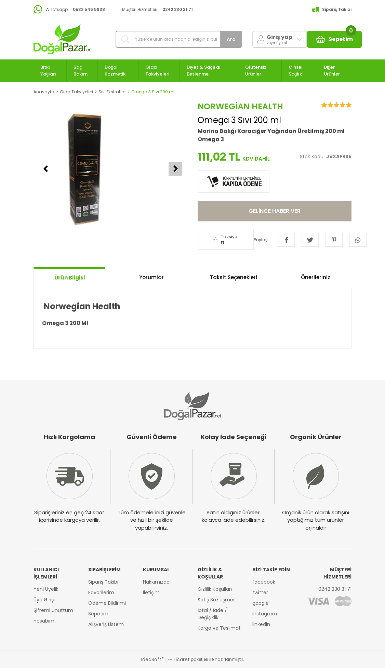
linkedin (261, 624)
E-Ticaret (179, 659)
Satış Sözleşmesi (217, 599)
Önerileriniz (315, 277)
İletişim (151, 592)
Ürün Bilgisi (69, 277)
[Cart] (334, 39)
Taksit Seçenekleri (233, 277)
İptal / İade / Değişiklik (212, 614)
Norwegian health (240, 106)
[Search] (179, 39)
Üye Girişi (44, 599)
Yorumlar (151, 277)
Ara (231, 39)
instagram (264, 613)
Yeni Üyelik (46, 589)
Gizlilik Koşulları (215, 589)
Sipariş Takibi (103, 581)
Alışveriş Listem (106, 624)
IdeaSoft (152, 659)
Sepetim (98, 613)
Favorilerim (101, 592)
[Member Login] (279, 39)
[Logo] (63, 39)
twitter (260, 592)
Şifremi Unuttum (53, 610)
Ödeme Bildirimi (107, 603)
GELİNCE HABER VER (275, 211)
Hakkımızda (156, 581)
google (260, 603)
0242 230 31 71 (334, 589)
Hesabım (44, 620)
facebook (263, 581)
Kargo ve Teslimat (219, 628)
